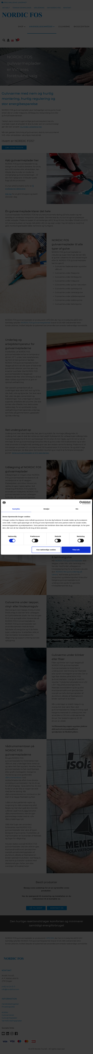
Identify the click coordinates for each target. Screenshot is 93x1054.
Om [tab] (77, 509)
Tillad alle (76, 550)
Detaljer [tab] (46, 509)
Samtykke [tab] (16, 509)
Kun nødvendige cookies (46, 550)
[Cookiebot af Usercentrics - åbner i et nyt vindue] (81, 502)
